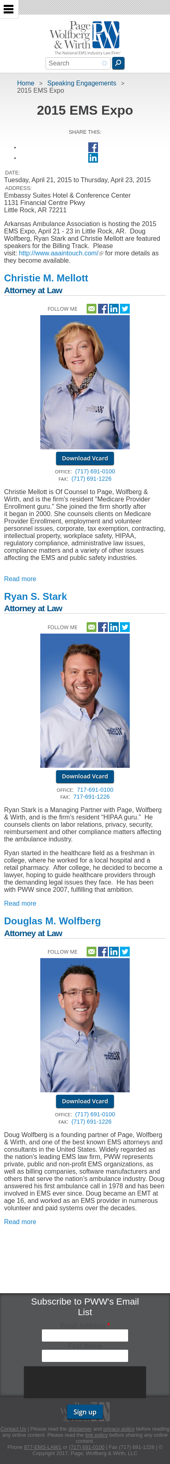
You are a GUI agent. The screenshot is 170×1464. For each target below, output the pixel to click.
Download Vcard (85, 458)
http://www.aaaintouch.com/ (61, 253)
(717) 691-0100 (95, 471)
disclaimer (80, 1429)
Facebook (93, 147)
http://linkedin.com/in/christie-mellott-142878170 (114, 307)
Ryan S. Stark (35, 596)
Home (26, 83)
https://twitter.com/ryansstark (125, 625)
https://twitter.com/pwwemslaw (125, 307)
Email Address (84, 1325)
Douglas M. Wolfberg (52, 920)
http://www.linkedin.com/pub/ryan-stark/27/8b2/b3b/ (114, 625)
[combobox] (78, 63)
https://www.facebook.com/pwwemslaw (103, 307)
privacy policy (119, 1429)
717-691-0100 (95, 789)
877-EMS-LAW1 (42, 1447)
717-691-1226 (91, 796)
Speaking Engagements (81, 83)
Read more (20, 578)
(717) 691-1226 (91, 478)
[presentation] (86, 1382)
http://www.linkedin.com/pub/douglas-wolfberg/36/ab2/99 (114, 950)
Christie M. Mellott (46, 277)
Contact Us (13, 1429)
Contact (91, 307)
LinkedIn (93, 158)
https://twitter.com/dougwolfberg (125, 950)
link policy (96, 1435)
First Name (85, 1345)
